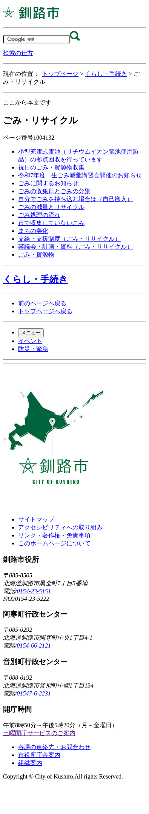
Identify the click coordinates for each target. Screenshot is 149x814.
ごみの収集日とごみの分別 (54, 191)
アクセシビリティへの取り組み (60, 527)
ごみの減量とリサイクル (51, 207)
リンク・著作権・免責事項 (54, 535)
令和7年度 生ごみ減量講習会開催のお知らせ (80, 175)
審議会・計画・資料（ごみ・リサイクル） (75, 246)
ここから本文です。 (30, 102)
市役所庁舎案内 (39, 755)
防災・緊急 (33, 349)
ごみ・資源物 (36, 254)
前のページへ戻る (42, 303)
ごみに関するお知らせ (48, 183)
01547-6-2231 (34, 693)
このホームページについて (54, 543)
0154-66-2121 (34, 645)
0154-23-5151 (34, 591)
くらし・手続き (106, 74)
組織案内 (30, 763)
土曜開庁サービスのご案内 (39, 733)
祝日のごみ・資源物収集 (51, 167)
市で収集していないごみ (51, 223)
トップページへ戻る (45, 311)
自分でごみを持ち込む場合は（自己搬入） (75, 199)
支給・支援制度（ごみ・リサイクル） (69, 238)
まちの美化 (33, 231)
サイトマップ (36, 519)
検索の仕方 (18, 53)
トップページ (60, 74)
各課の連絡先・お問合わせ (54, 747)
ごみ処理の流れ (39, 215)
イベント (30, 341)
